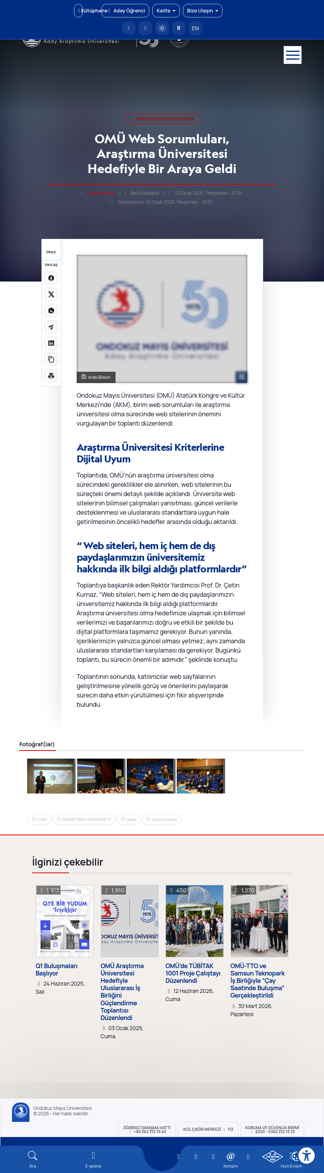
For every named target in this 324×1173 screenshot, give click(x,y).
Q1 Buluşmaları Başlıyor (57, 969)
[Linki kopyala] (51, 359)
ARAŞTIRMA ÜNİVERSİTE (86, 819)
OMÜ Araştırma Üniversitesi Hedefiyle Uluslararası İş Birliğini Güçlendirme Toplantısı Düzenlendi (122, 992)
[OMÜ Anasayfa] (129, 28)
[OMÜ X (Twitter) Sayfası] (231, 1156)
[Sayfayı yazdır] (51, 375)
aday (131, 819)
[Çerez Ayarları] (296, 1156)
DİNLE (51, 251)
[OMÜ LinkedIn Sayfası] (196, 1156)
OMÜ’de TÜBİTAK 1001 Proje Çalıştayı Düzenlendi (193, 973)
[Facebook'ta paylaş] (51, 278)
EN (195, 28)
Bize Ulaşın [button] (202, 10)
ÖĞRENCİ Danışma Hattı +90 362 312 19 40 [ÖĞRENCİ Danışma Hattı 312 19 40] (147, 1129)
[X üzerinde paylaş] (51, 294)
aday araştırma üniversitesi (162, 118)
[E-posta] (145, 28)
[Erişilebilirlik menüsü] (306, 1155)
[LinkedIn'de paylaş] (51, 343)
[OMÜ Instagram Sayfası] (213, 1156)
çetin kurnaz (164, 819)
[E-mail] (93, 1159)
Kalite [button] (166, 10)
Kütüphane (80, 10)
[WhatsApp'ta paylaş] (51, 310)
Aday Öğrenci (125, 10)
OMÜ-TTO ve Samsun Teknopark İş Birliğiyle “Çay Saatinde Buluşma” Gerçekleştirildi (258, 981)
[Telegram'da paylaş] (51, 326)
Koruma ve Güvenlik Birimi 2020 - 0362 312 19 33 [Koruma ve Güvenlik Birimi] (272, 1129)
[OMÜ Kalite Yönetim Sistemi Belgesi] (272, 1156)
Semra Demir (101, 193)
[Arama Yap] (179, 28)
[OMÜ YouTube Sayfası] (178, 1156)
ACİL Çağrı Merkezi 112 (208, 1129)
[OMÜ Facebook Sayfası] (248, 1156)
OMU (42, 819)
